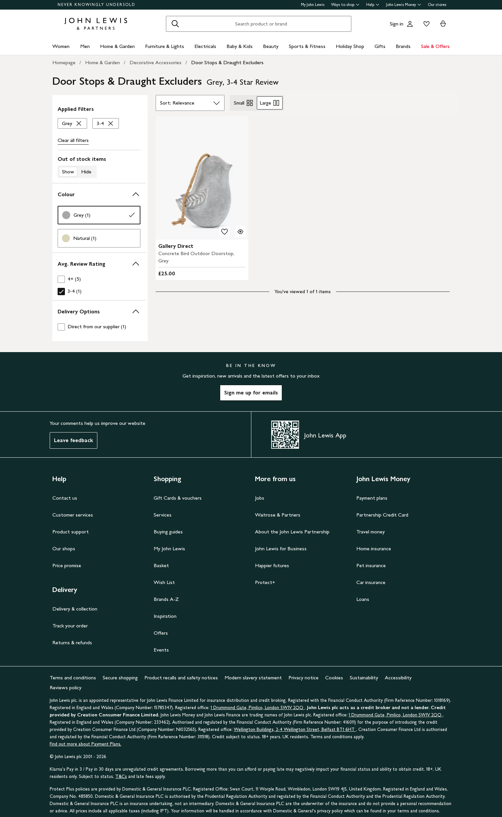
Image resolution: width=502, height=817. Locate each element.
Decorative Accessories (155, 62)
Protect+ (265, 582)
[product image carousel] (202, 178)
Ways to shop (345, 4)
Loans (362, 599)
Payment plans (371, 498)
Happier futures (272, 565)
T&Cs (121, 776)
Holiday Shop (350, 46)
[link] (99, 215)
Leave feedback (73, 440)
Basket (161, 565)
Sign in (396, 24)
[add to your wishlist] (224, 231)
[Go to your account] (410, 24)
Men (85, 46)
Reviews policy (65, 687)
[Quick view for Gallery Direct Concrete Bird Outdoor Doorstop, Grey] (240, 231)
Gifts (380, 46)
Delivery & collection (74, 609)
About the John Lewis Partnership (292, 531)
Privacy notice (303, 677)
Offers (161, 633)
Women (61, 46)
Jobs (259, 498)
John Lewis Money (403, 4)
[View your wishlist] (425, 24)
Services (163, 515)
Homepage (63, 62)
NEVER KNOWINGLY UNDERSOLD (96, 4)
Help (372, 4)
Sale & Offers (435, 46)
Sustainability (364, 677)
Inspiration (165, 616)
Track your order (70, 625)
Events (161, 650)
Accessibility (398, 677)
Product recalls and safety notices (181, 677)
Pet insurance (371, 565)
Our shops (63, 548)
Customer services (72, 515)
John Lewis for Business (281, 548)
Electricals (205, 46)
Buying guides (168, 531)
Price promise (66, 565)
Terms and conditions (73, 677)
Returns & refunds (72, 642)
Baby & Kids (239, 46)
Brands (403, 46)
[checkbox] (99, 279)
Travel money (370, 531)
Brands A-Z (166, 599)
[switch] (99, 167)
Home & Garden (117, 46)
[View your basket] (443, 24)
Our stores (437, 4)
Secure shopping (120, 677)
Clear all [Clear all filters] (73, 140)
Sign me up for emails (251, 392)
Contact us (64, 498)
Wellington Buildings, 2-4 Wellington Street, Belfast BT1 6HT (295, 729)
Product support (70, 531)
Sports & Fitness (307, 46)
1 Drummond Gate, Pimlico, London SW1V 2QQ (258, 707)
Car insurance (370, 582)
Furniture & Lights (164, 46)
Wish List (164, 582)
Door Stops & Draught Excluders (227, 62)
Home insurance (373, 548)
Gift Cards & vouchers (178, 498)
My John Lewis (313, 4)
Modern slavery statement (253, 677)
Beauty (270, 46)
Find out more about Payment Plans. (85, 744)
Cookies (334, 677)
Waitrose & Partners (277, 515)
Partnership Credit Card (382, 515)
